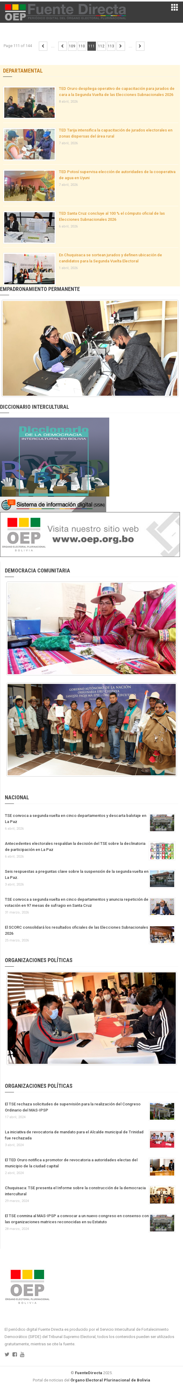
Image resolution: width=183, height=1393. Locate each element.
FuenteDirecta (88, 1373)
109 (72, 46)
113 (111, 46)
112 (101, 46)
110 (82, 46)
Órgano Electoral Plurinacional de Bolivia (110, 1380)
